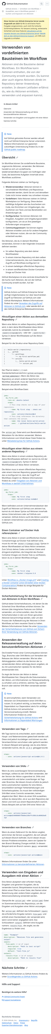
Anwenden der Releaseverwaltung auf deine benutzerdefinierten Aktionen (24, 643)
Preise (22, 1023)
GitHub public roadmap (14, 149)
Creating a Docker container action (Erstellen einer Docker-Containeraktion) (25, 583)
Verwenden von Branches (18, 827)
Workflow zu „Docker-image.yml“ (21, 580)
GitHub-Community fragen (13, 996)
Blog (26, 1025)
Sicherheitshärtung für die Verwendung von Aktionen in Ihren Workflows (24, 597)
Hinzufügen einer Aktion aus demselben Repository (25, 318)
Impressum (23, 1020)
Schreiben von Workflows (29, 9)
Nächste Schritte (15, 968)
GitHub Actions (11, 9)
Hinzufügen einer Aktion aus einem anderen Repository (22, 450)
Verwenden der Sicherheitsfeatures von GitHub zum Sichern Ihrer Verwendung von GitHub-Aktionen (24, 629)
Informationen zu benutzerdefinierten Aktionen (23, 864)
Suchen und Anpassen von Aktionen (20, 14)
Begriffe (34, 1020)
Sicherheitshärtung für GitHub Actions (21, 717)
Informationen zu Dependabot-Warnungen (23, 720)
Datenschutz (7, 1023)
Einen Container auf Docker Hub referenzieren (20, 532)
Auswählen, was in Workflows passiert (20, 11)
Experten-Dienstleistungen (12, 1025)
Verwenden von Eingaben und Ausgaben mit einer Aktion (22, 874)
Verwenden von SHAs (15, 766)
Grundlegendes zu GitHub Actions (22, 976)
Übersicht (10, 157)
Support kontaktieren (11, 1000)
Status (15, 1023)
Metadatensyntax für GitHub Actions (23, 441)
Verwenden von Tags (15, 729)
